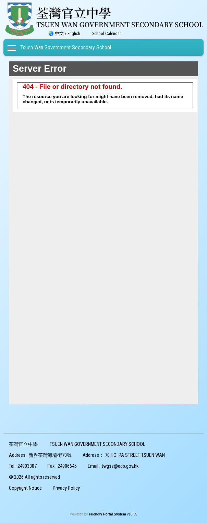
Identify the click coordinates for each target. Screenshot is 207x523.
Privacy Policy (66, 488)
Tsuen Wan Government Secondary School (65, 47)
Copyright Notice (25, 488)
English (74, 33)
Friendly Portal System (108, 514)
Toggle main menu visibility (12, 46)
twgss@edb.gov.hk (119, 466)
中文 (59, 33)
